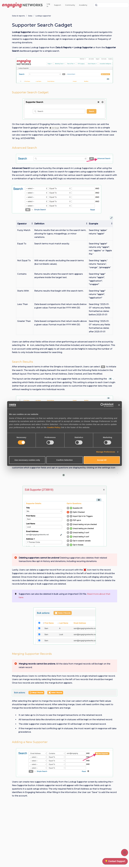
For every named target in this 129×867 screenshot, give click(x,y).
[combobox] (111, 5)
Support (57, 5)
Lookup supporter (43, 16)
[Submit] (96, 5)
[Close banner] (119, 405)
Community (70, 5)
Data (30, 16)
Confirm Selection (64, 460)
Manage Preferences (105, 452)
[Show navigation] (124, 852)
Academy (83, 5)
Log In (48, 5)
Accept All (101, 460)
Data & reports (18, 16)
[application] (115, 862)
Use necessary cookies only (27, 460)
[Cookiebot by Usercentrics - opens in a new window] (102, 405)
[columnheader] (24, 224)
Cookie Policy (54, 427)
